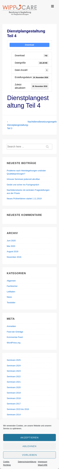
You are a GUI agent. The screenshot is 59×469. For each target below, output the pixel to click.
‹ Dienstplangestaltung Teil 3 (17, 125)
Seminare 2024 (14, 365)
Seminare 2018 (14, 398)
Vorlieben (29, 455)
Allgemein (11, 281)
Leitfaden (11, 291)
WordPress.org (13, 342)
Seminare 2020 (14, 387)
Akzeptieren (29, 437)
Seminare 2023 (14, 371)
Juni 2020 (11, 240)
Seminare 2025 (14, 360)
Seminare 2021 (14, 382)
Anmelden (11, 326)
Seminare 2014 (14, 414)
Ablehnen (29, 446)
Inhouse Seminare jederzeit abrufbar (23, 179)
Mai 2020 (11, 246)
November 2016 (14, 257)
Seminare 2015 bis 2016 (18, 409)
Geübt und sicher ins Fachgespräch (23, 184)
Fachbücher (12, 286)
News (9, 297)
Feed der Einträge (15, 332)
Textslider (11, 302)
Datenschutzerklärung (27, 462)
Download (29, 45)
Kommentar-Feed (15, 337)
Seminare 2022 (14, 376)
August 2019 (12, 251)
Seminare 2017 (14, 403)
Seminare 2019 (14, 393)
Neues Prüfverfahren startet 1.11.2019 (24, 198)
